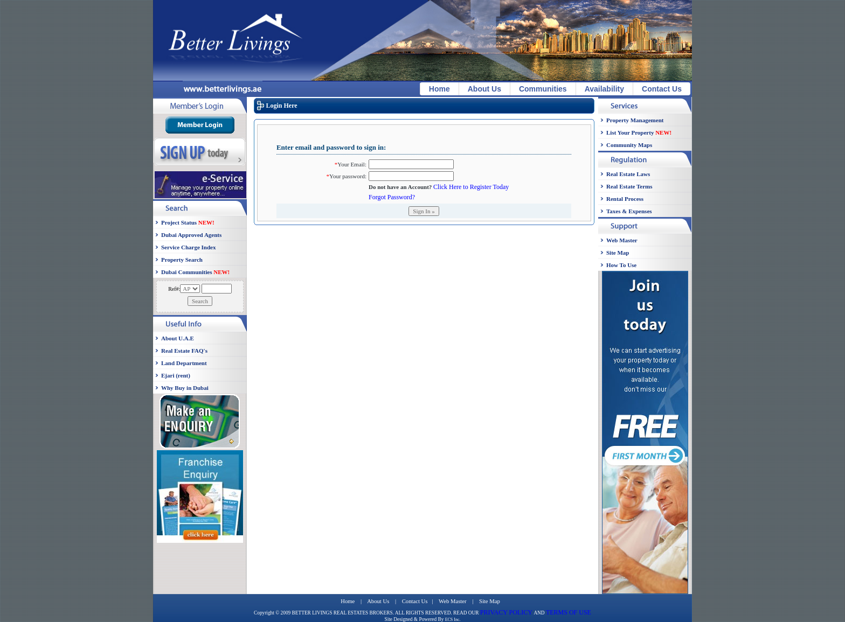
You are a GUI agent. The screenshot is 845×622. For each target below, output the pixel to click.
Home (439, 89)
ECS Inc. (453, 619)
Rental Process (624, 198)
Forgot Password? (392, 197)
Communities (543, 89)
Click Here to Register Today (471, 187)
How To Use (621, 265)
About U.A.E (177, 338)
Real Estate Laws (628, 174)
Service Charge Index (188, 247)
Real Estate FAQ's (184, 350)
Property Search (182, 259)
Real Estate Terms (629, 186)
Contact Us (662, 89)
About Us (484, 89)
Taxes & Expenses (629, 211)
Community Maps (629, 145)
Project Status (187, 222)
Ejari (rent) (175, 375)
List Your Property (638, 132)
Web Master (622, 240)
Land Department (184, 363)
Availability (604, 89)
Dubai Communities (195, 272)
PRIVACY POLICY (507, 612)
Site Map (617, 252)
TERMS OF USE (568, 612)
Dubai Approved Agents (191, 235)
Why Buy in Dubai (185, 388)
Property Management (634, 120)
